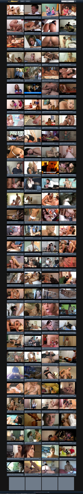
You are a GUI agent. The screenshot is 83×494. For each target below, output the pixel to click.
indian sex (7, 493)
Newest (22, 1)
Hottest (27, 1)
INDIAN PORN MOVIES (24, 493)
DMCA (48, 492)
